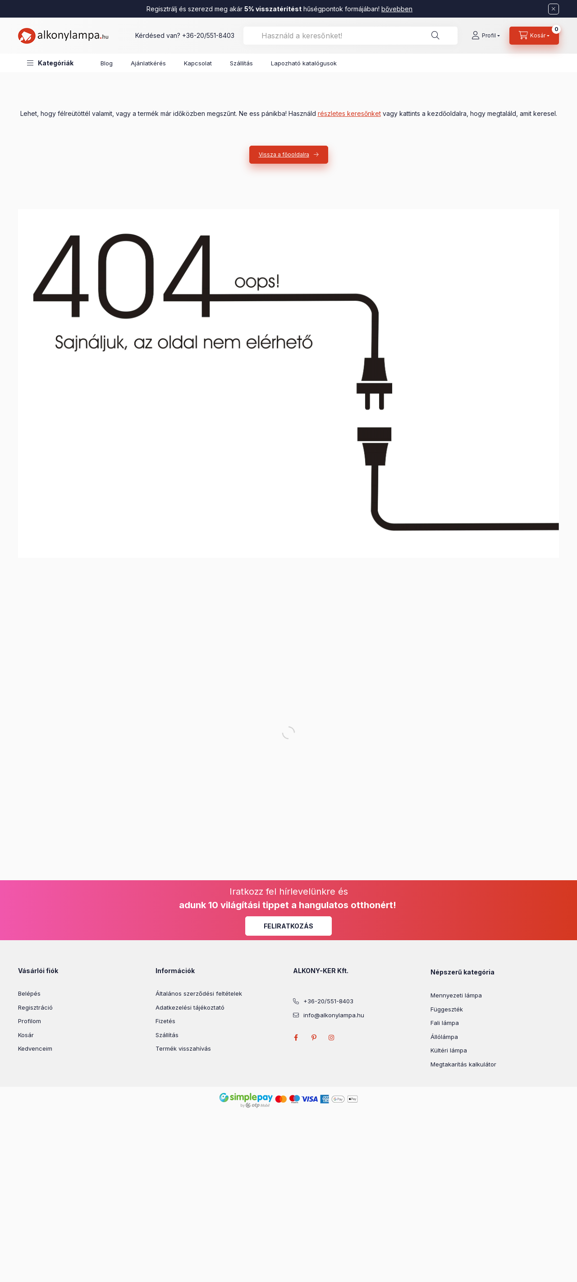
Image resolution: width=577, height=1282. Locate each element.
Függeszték (446, 1009)
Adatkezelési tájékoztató (190, 1007)
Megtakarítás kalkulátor (463, 1064)
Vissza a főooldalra (284, 154)
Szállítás (241, 63)
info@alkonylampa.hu (333, 1015)
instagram (332, 1038)
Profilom (29, 1021)
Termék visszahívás (183, 1048)
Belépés (29, 993)
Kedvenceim (35, 1048)
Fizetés (165, 1021)
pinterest (314, 1038)
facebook (296, 1038)
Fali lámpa (444, 1022)
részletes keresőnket (349, 113)
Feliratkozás (288, 926)
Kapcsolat (198, 63)
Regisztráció (35, 1007)
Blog (107, 63)
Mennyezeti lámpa (456, 995)
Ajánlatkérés (148, 63)
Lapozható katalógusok (304, 63)
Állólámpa (444, 1036)
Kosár (26, 1034)
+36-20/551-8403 (208, 35)
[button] (50, 63)
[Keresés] (435, 35)
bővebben (396, 9)
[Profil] (485, 36)
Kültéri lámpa (448, 1050)
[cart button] (534, 36)
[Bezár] (553, 9)
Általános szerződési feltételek (199, 993)
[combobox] (350, 36)
